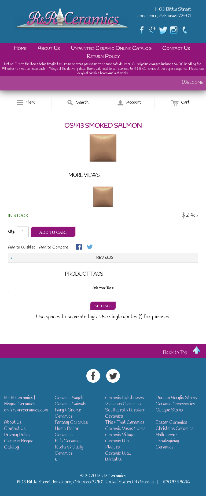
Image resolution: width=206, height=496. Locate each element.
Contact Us (176, 48)
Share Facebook (79, 247)
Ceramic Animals (70, 404)
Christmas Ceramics (174, 429)
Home (20, 48)
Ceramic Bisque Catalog (18, 444)
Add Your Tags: (103, 288)
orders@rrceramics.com (26, 410)
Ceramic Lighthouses (124, 398)
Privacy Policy (17, 435)
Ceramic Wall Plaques (118, 444)
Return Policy (103, 56)
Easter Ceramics (171, 423)
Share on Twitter (90, 247)
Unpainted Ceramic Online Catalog (111, 48)
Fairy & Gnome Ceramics (68, 413)
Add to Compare (53, 247)
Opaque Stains (169, 410)
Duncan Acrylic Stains (176, 398)
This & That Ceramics (124, 423)
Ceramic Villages (120, 435)
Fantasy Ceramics (71, 423)
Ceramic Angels (69, 398)
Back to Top (175, 352)
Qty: (11, 231)
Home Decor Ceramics (67, 432)
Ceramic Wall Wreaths (118, 456)
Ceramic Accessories (175, 404)
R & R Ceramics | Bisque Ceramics (19, 401)
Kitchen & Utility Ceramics (69, 450)
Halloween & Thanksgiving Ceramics (167, 441)
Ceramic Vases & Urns (125, 429)
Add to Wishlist (21, 247)
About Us (49, 48)
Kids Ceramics (68, 441)
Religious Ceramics (123, 404)
